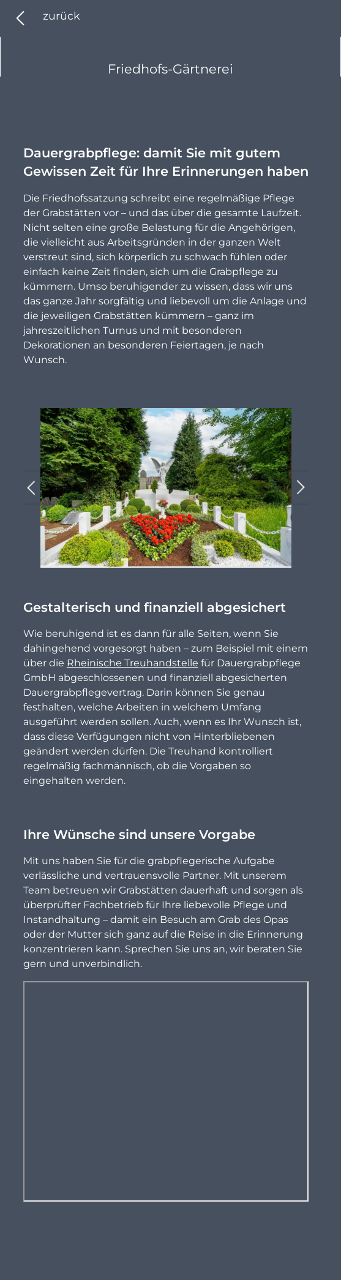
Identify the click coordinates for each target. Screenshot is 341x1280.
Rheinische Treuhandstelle (132, 663)
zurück (61, 15)
